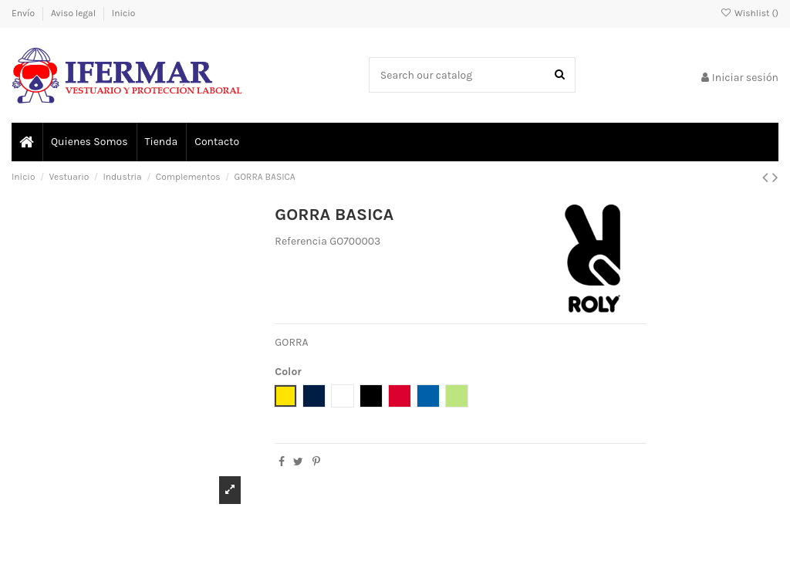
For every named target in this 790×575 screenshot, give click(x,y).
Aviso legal (74, 13)
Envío (24, 13)
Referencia (301, 241)
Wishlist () (749, 13)
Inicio (124, 13)
